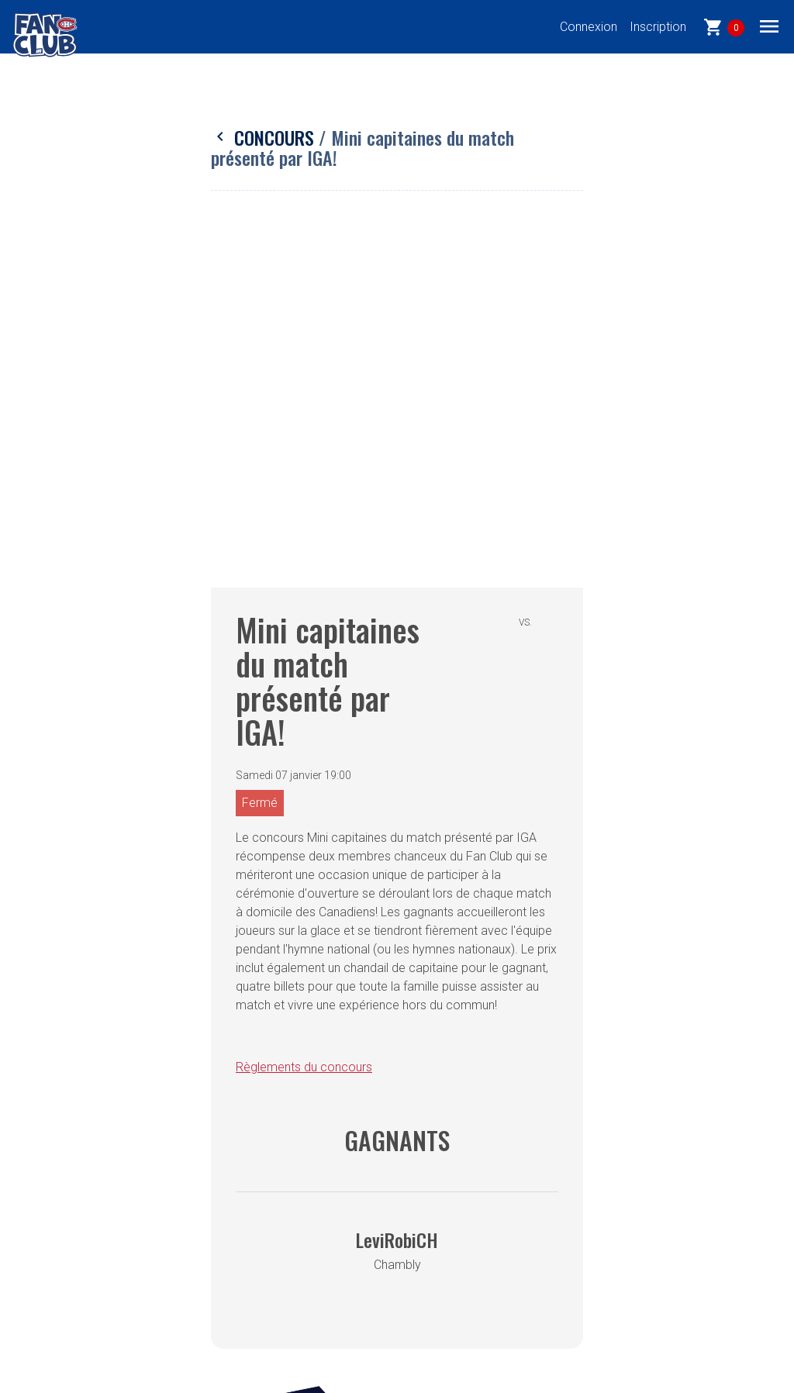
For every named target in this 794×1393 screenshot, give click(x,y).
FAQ (213, 1202)
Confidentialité (241, 1140)
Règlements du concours (304, 713)
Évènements (71, 1202)
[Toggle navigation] (769, 25)
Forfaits (58, 1233)
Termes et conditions (259, 1171)
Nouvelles (64, 1264)
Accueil (57, 1140)
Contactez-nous (245, 1233)
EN (45, 1295)
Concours (265, 137)
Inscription (658, 26)
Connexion (588, 26)
